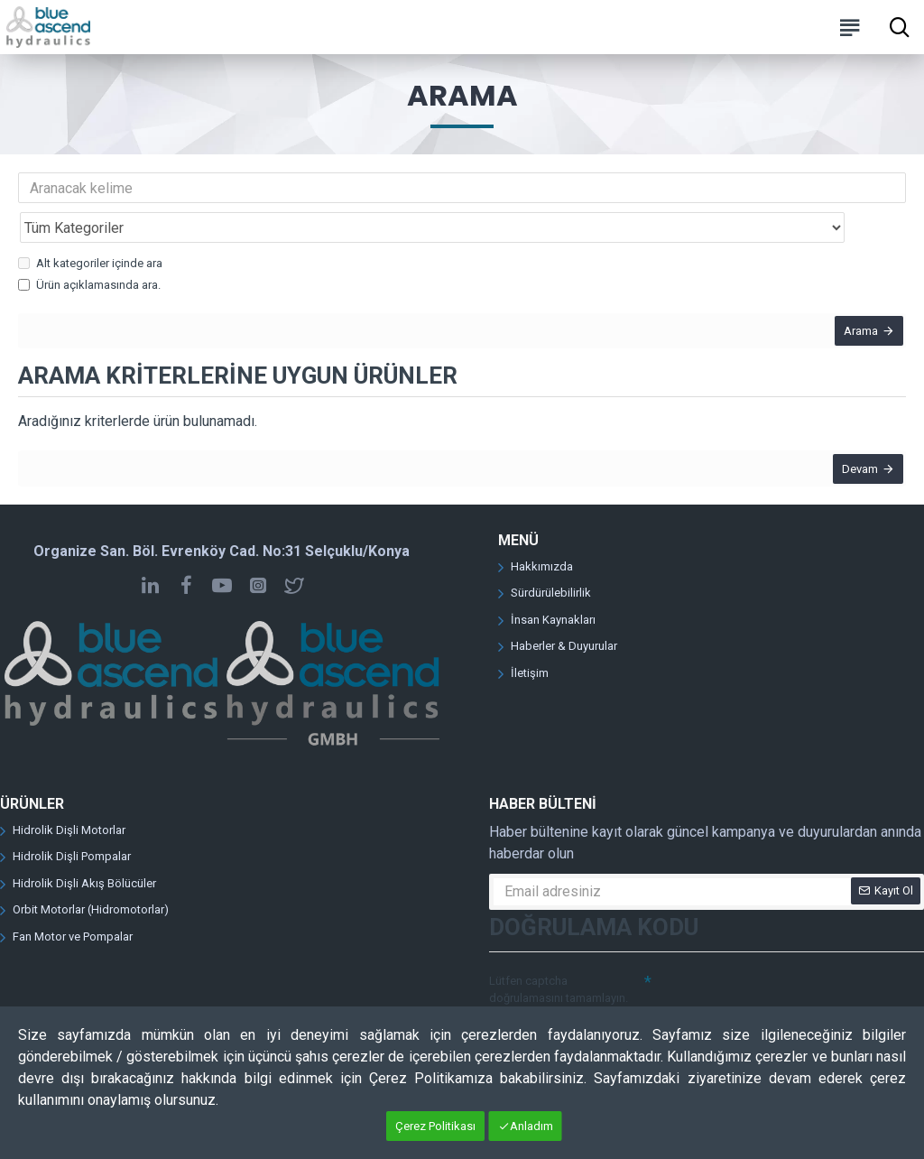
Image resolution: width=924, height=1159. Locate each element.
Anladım (531, 1126)
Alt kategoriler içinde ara (90, 223)
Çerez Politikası (435, 1126)
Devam (854, 447)
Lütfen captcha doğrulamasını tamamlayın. (558, 974)
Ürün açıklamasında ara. (89, 245)
